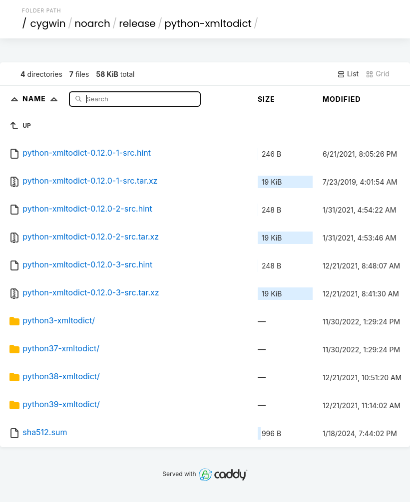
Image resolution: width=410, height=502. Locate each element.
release (137, 23)
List (348, 73)
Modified (342, 99)
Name (42, 98)
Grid (378, 73)
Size (266, 99)
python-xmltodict (208, 23)
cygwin (48, 23)
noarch (92, 23)
